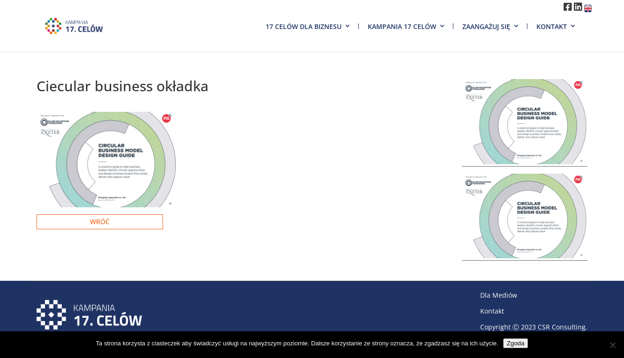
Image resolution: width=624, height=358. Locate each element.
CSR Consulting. (562, 326)
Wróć (100, 221)
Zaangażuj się (486, 26)
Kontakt (551, 26)
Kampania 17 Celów (402, 26)
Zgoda (516, 343)
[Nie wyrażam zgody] (612, 345)
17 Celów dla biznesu (304, 26)
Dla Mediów (498, 295)
